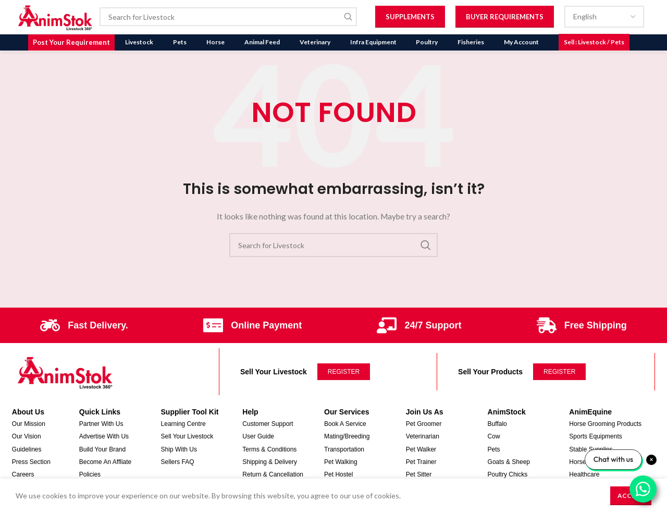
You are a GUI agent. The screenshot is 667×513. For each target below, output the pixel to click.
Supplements (410, 17)
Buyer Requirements (505, 17)
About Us (28, 411)
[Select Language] (604, 17)
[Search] (228, 17)
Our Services (346, 411)
